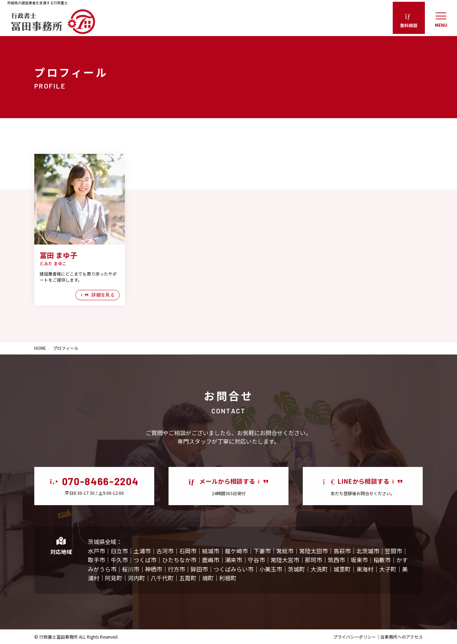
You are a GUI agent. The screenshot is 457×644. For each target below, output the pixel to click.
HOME (40, 348)
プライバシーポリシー (354, 637)
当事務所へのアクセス (401, 637)
